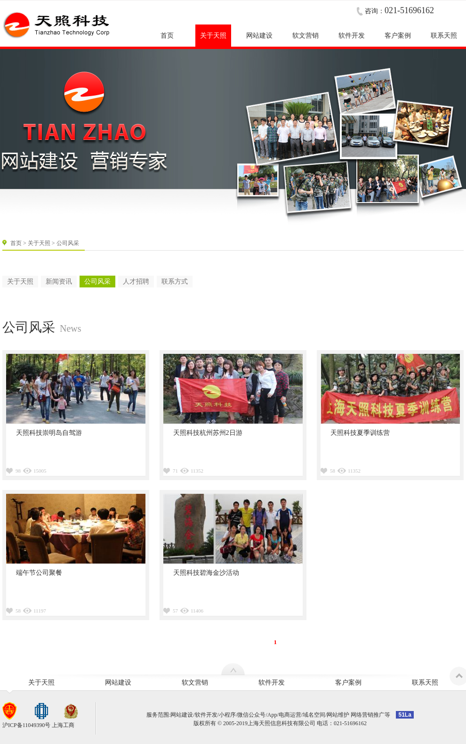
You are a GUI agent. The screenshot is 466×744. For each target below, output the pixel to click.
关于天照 (39, 243)
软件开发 (271, 682)
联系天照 (425, 682)
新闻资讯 (59, 281)
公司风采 (97, 281)
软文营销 (195, 682)
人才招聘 (136, 281)
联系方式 (174, 281)
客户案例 (348, 682)
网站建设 (118, 682)
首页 (16, 243)
